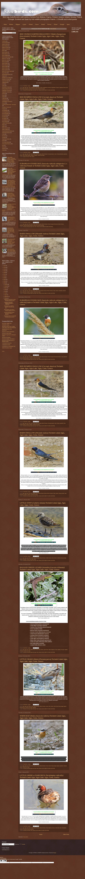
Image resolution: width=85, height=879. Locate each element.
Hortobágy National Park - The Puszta (9, 104)
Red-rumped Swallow (26, 155)
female (59, 224)
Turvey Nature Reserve (6, 143)
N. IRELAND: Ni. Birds (6, 344)
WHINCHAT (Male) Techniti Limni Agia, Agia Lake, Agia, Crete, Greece (43, 717)
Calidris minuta (48, 557)
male (62, 356)
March (5, 287)
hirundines (60, 290)
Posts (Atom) (25, 836)
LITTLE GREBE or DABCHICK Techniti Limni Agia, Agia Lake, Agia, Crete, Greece (41, 776)
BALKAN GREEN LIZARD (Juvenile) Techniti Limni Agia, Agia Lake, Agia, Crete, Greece (42, 568)
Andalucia (4, 41)
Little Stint (59, 557)
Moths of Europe (5, 127)
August (5, 294)
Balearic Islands (5, 44)
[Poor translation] (5, 861)
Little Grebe (57, 827)
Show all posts (53, 28)
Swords (3, 140)
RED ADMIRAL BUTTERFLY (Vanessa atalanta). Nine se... (10, 310)
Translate (22, 844)
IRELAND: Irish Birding (6, 337)
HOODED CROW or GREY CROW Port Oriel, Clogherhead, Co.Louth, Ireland (11, 219)
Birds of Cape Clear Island (7, 56)
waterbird (34, 707)
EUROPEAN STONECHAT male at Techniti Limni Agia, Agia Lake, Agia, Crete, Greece (43, 302)
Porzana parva (22, 707)
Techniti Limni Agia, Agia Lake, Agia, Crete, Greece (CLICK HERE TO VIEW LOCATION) (39, 90)
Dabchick (50, 827)
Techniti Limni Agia (41, 88)
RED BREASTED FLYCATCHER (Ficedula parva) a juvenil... (10, 316)
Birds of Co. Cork (5, 58)
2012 (4, 265)
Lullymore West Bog (5, 123)
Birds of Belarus (5, 53)
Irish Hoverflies (5, 115)
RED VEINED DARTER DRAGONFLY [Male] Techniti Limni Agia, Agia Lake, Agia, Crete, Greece (43, 36)
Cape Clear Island (5, 80)
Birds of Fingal (4, 66)
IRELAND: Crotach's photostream (8, 331)
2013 (4, 267)
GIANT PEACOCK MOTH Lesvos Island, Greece (11, 250)
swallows (35, 155)
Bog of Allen (4, 72)
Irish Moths (4, 116)
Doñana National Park (6, 88)
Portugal (62, 24)
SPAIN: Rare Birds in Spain (7, 347)
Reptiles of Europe (61, 649)
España (3, 95)
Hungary (3, 108)
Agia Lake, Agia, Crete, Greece (28, 156)
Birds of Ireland (5, 69)
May (62, 557)
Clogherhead (4, 82)
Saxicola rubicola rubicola (28, 225)
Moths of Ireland (5, 129)
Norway (49, 24)
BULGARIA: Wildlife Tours (7, 323)
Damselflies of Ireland (6, 87)
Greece (37, 24)
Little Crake (56, 706)
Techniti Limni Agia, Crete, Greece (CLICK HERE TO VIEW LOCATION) (36, 830)
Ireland (43, 24)
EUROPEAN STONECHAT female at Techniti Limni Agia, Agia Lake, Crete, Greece (43, 166)
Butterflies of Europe (6, 79)
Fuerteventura (4, 99)
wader (35, 559)
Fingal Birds (4, 98)
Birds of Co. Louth (5, 60)
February (6, 286)
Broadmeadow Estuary (6, 74)
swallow (32, 155)
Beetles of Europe (5, 47)
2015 (4, 270)
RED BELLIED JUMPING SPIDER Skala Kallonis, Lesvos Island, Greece (11, 195)
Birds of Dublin (4, 52)
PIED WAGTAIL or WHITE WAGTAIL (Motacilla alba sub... (9, 307)
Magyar (3, 124)
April (29, 154)
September (6, 296)
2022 (4, 282)
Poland (55, 24)
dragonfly (61, 87)
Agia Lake (26, 87)
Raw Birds (25, 85)
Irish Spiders (4, 118)
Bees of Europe (5, 45)
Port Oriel (4, 135)
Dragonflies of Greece (55, 87)
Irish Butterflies (5, 110)
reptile (49, 649)
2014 (4, 269)
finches (3, 146)
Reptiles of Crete (54, 649)
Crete (29, 87)
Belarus (11, 24)
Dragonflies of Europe (47, 87)
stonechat (35, 225)
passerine (21, 225)
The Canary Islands (5, 142)
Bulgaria (18, 24)
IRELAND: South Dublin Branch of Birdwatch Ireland (8, 341)
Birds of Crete (33, 154)
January (5, 284)
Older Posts (66, 834)
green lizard (46, 649)
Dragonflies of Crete (39, 87)
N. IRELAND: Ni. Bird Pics (7, 343)
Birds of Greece (45, 154)
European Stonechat (54, 224)
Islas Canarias (4, 121)
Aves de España (5, 42)
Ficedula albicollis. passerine (62, 154)
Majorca (3, 126)
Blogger (54, 852)
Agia (23, 87)
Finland (31, 24)
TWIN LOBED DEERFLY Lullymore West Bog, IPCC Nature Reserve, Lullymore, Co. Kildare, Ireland (11, 160)
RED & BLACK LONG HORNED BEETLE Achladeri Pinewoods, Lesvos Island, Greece (11, 241)
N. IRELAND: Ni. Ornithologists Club (8, 346)
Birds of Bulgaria (5, 55)
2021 (4, 281)
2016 (4, 272)
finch (3, 145)
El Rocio (3, 93)
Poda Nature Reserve (6, 132)
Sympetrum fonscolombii (33, 88)
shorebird (24, 559)
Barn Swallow (33, 290)
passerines (22, 494)
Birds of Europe (39, 154)
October (5, 298)
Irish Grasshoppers (5, 113)
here (38, 74)
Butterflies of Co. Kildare (6, 77)
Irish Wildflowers (5, 119)
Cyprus (24, 24)
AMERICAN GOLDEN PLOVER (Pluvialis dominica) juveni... (10, 300)
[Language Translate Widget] (8, 844)
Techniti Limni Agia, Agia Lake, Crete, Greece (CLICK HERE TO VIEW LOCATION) (38, 226)
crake (47, 706)
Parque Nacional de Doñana (7, 131)
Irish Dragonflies (5, 111)
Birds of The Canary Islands (7, 71)
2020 (4, 279)
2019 (4, 277)
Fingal (3, 96)
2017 (4, 274)
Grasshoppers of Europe (6, 101)
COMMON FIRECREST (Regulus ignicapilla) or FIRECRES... (8, 303)
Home (5, 24)
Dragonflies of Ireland (6, 91)
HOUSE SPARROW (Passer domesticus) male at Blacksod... (9, 313)
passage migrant (63, 706)
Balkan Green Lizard (34, 649)
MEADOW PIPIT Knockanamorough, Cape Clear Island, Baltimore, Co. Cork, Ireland (11, 230)
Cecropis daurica (51, 154)
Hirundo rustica (61, 493)
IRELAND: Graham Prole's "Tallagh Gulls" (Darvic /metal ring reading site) (9, 327)
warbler (3, 150)
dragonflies (33, 87)
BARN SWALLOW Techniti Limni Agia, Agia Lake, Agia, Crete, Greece (42, 235)
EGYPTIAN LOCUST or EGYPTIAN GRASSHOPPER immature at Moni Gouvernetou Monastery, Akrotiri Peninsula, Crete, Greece (9, 207)
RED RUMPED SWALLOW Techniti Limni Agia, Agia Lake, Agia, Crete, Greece (41, 98)
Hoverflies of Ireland (5, 107)
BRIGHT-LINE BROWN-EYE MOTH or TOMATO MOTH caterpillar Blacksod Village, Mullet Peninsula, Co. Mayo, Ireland (9, 171)
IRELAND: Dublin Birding (6, 333)
